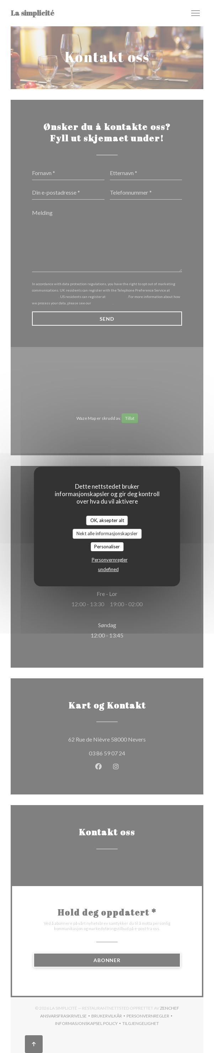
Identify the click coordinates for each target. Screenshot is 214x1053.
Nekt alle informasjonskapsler (107, 533)
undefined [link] (108, 569)
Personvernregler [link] (110, 560)
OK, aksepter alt (107, 520)
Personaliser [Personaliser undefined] (107, 546)
